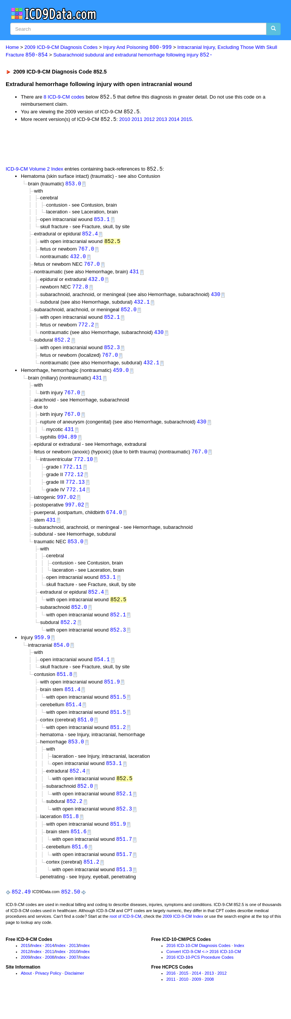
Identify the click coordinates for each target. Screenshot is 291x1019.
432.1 (142, 305)
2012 (149, 120)
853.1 (102, 220)
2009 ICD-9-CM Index (183, 933)
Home (12, 47)
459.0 (121, 375)
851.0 (85, 732)
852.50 (70, 908)
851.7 (124, 855)
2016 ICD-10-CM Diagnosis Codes (198, 962)
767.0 (86, 251)
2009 (25, 974)
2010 (124, 120)
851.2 (118, 740)
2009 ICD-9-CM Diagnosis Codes (61, 47)
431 (134, 274)
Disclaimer (74, 990)
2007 (73, 974)
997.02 (66, 505)
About (26, 990)
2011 (136, 120)
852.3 (112, 352)
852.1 (112, 321)
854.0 (61, 656)
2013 (161, 120)
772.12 (73, 482)
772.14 (75, 497)
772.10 (83, 466)
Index (36, 962)
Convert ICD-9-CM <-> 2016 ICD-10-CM (203, 968)
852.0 (128, 313)
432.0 (78, 259)
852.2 (62, 344)
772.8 (80, 290)
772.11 (72, 474)
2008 (49, 974)
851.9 (112, 693)
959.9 (42, 648)
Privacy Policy (48, 990)
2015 (186, 120)
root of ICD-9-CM (125, 933)
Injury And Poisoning (137, 47)
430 (215, 297)
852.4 (90, 235)
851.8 (64, 685)
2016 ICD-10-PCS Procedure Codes (199, 974)
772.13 (75, 490)
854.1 (102, 670)
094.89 (67, 443)
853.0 (73, 184)
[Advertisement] (91, 144)
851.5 (118, 709)
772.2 (86, 329)
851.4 (72, 701)
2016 (170, 990)
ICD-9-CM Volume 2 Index (34, 170)
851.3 (124, 886)
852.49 (21, 908)
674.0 (114, 521)
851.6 (78, 847)
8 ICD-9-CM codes (64, 97)
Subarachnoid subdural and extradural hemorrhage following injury (133, 55)
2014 (174, 120)
